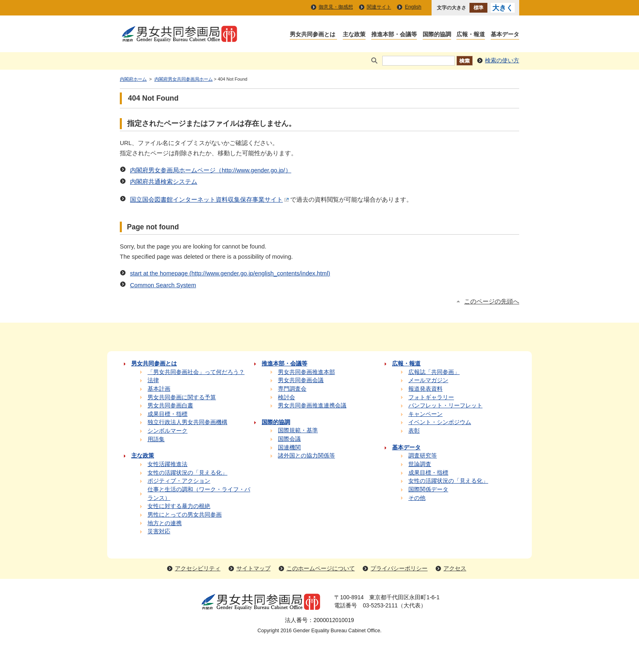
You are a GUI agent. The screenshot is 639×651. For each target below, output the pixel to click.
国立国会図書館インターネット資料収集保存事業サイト (210, 199)
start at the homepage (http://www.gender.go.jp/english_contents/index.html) (230, 273)
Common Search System (163, 285)
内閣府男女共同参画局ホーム (183, 79)
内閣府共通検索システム (163, 181)
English (413, 7)
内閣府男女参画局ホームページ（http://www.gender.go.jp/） (210, 170)
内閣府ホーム (133, 79)
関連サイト (379, 7)
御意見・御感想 (336, 7)
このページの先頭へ (491, 301)
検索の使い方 (502, 60)
